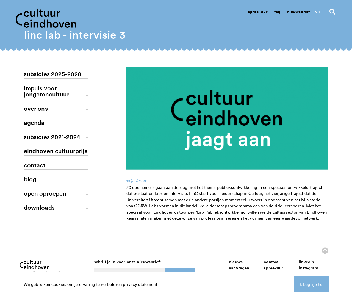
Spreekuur (257, 11)
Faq (277, 11)
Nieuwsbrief (298, 11)
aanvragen (239, 268)
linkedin (306, 262)
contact (271, 262)
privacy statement (140, 284)
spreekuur (273, 268)
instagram (308, 268)
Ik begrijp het (311, 284)
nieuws (236, 262)
